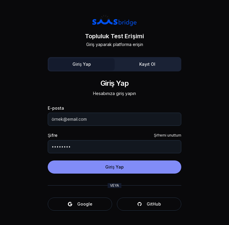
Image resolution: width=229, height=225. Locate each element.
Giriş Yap (81, 64)
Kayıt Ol (147, 64)
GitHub (149, 203)
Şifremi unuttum (167, 135)
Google (80, 203)
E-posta (56, 108)
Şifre (53, 135)
